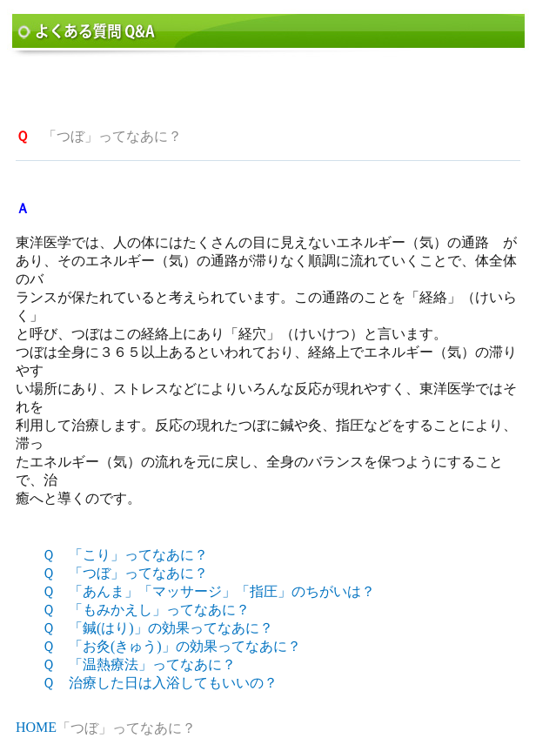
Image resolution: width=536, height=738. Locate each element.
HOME (36, 727)
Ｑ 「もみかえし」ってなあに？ (146, 609)
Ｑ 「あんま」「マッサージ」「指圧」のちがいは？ (208, 591)
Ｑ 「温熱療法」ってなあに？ (139, 664)
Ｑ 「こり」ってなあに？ (125, 554)
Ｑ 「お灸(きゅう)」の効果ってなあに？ (171, 646)
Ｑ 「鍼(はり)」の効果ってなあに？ (157, 628)
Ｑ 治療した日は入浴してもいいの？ (160, 682)
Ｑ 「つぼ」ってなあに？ (125, 573)
